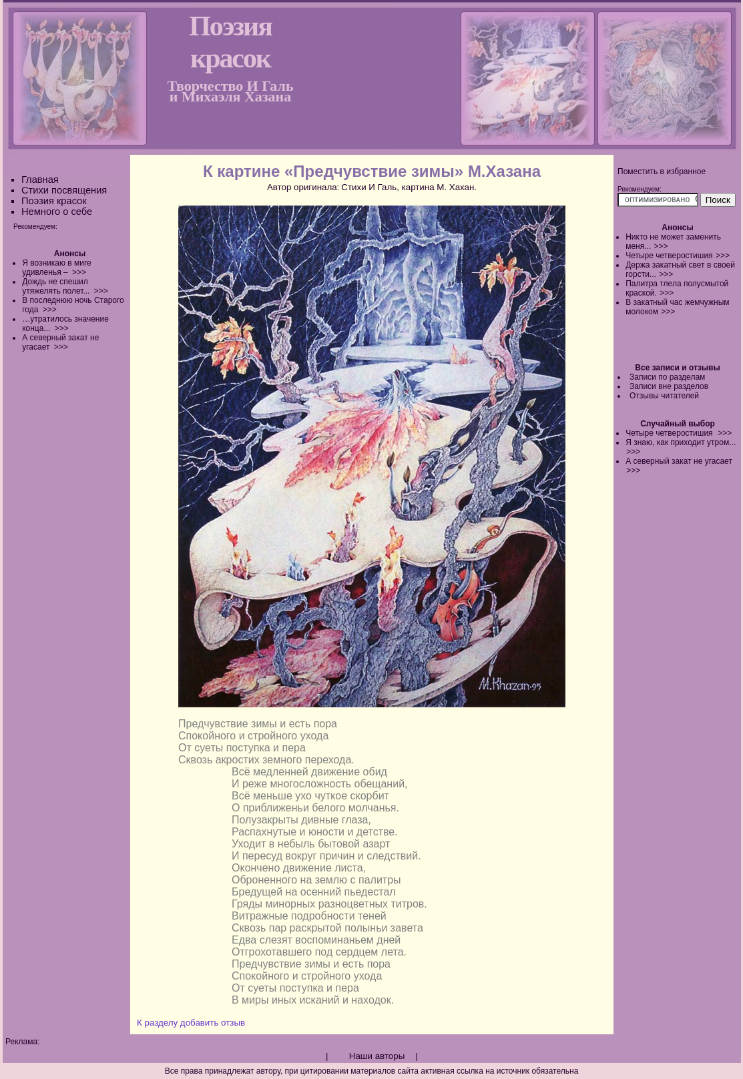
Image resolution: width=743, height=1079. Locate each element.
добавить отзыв (212, 1023)
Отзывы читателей (664, 395)
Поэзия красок (54, 201)
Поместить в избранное (661, 171)
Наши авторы (377, 1056)
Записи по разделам (667, 377)
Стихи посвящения (64, 190)
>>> (661, 246)
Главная (40, 179)
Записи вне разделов (669, 386)
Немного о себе (56, 211)
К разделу (157, 1023)
